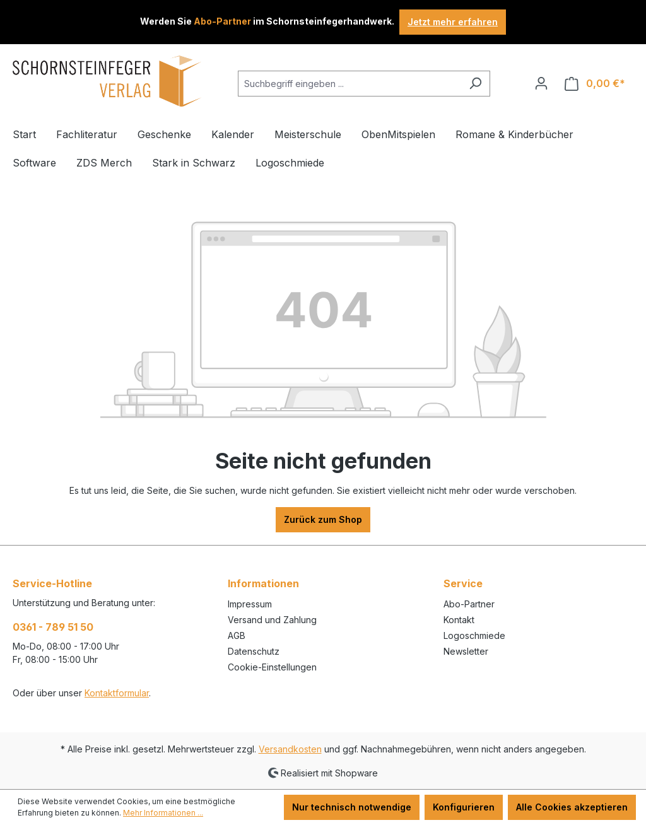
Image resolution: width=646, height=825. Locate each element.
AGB (236, 635)
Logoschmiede (474, 635)
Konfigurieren (464, 807)
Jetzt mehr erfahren (453, 21)
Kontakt (458, 619)
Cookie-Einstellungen (272, 667)
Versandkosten (290, 749)
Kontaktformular (117, 693)
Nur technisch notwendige (351, 807)
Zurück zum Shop (323, 519)
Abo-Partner (469, 604)
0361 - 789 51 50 (53, 627)
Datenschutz (253, 651)
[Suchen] (475, 84)
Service (463, 583)
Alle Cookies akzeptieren (572, 807)
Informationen (263, 583)
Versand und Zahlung (272, 619)
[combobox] (349, 84)
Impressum (250, 604)
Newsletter (465, 651)
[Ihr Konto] (541, 83)
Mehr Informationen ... (163, 812)
